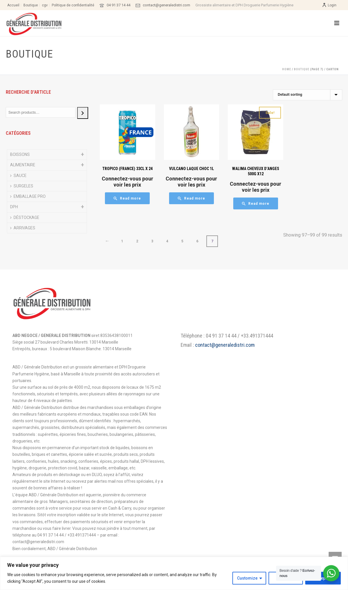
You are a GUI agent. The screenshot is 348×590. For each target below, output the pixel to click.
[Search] (82, 113)
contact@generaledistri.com (166, 5)
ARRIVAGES (22, 228)
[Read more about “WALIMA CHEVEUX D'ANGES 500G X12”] (255, 203)
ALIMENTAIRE (22, 165)
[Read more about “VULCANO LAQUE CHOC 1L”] (191, 198)
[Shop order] (307, 94)
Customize (247, 578)
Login (329, 5)
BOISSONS (20, 154)
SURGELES (21, 186)
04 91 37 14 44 (118, 5)
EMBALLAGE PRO (28, 196)
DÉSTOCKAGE (24, 217)
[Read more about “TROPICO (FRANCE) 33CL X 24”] (127, 198)
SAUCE (18, 175)
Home (286, 69)
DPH (14, 206)
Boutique (301, 69)
